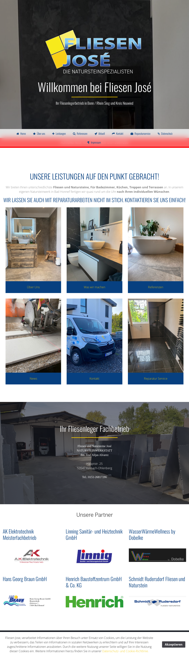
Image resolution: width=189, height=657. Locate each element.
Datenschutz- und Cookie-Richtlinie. (125, 651)
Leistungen (59, 133)
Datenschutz (165, 133)
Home (21, 133)
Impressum (94, 142)
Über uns (39, 133)
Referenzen (80, 133)
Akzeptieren (174, 644)
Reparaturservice (140, 133)
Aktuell (99, 133)
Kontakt (117, 133)
